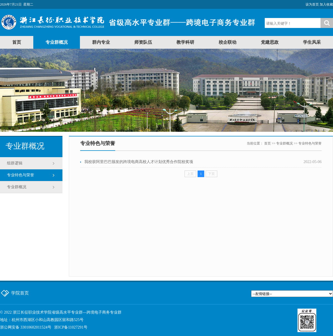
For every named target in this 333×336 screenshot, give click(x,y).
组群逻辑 (14, 163)
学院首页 (20, 293)
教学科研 (185, 42)
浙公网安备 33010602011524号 (25, 327)
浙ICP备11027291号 (70, 327)
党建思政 (270, 42)
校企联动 (227, 42)
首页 (16, 42)
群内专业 (101, 42)
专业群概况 (57, 42)
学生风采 (312, 42)
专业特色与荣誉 (20, 175)
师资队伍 (143, 42)
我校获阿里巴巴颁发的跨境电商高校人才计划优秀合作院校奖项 (138, 162)
